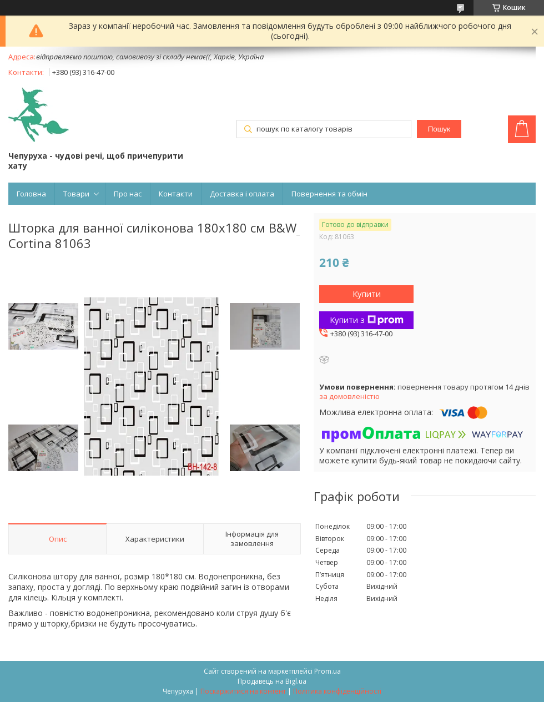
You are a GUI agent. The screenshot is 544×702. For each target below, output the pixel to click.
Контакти (176, 194)
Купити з (367, 319)
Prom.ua (327, 671)
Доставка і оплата (242, 194)
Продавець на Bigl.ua (272, 681)
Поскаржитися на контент (243, 691)
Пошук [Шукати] (439, 129)
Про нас (128, 194)
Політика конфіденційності (337, 691)
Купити (366, 293)
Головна (31, 194)
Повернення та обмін (329, 194)
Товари (76, 194)
